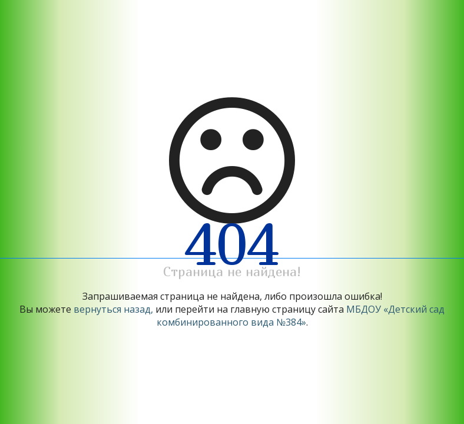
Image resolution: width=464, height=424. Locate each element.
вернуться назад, (113, 309)
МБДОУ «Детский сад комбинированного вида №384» (301, 316)
